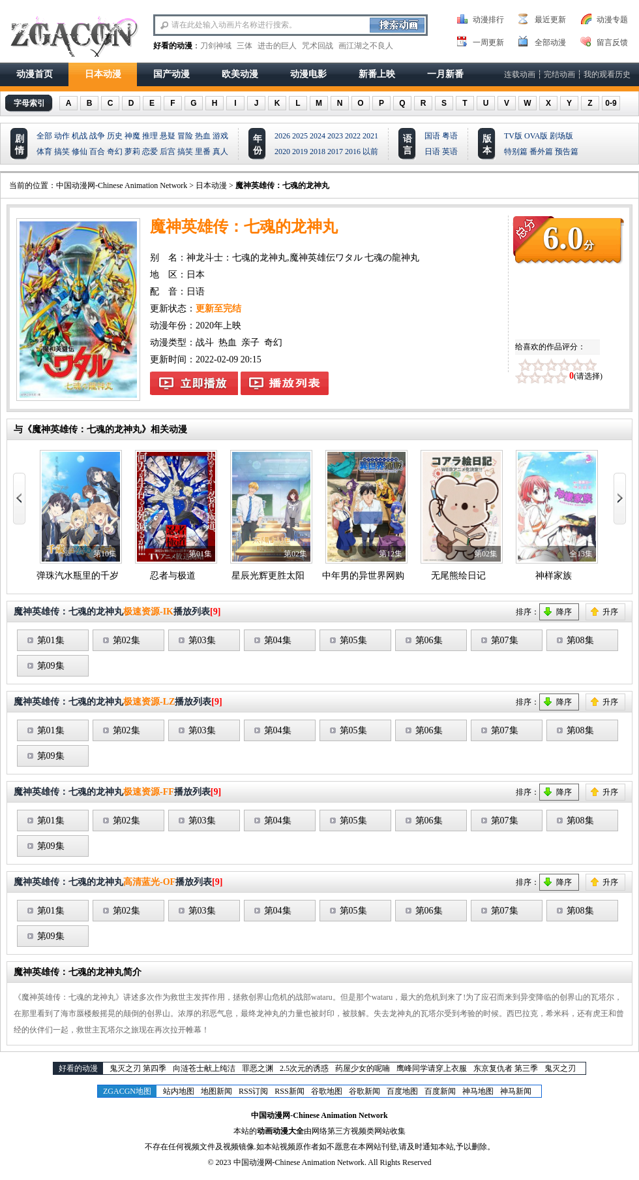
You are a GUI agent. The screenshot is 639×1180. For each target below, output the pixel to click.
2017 (335, 151)
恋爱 (150, 151)
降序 (564, 611)
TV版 (513, 135)
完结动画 (559, 74)
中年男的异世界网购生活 (372, 576)
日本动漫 (103, 74)
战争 (97, 135)
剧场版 (561, 135)
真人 (220, 151)
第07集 (504, 640)
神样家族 (553, 576)
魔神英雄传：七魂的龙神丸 (282, 185)
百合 (97, 151)
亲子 (250, 342)
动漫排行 (488, 19)
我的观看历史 (607, 74)
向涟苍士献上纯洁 (204, 1068)
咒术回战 (317, 45)
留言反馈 (612, 42)
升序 (610, 611)
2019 (300, 151)
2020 (282, 151)
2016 (353, 151)
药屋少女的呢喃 (362, 1068)
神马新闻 (515, 1091)
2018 (317, 151)
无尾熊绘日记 (458, 576)
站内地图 (178, 1091)
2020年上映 (218, 325)
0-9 (610, 103)
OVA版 (536, 135)
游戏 (220, 135)
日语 (432, 151)
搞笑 (62, 151)
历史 (115, 135)
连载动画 (519, 74)
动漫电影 (308, 74)
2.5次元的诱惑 (304, 1068)
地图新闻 (216, 1091)
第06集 (429, 640)
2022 (353, 135)
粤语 (450, 135)
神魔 (132, 135)
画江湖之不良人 (365, 45)
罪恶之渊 (257, 1068)
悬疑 (167, 135)
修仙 (79, 151)
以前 (370, 151)
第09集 (51, 666)
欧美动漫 (240, 74)
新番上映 (377, 74)
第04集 (277, 640)
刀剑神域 (215, 45)
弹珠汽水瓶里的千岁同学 (87, 576)
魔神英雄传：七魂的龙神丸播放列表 (285, 383)
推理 (150, 135)
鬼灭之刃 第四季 (138, 1068)
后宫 (167, 151)
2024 (317, 135)
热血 (203, 135)
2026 (282, 135)
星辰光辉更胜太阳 (268, 576)
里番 (203, 151)
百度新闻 (440, 1091)
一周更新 (488, 42)
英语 (450, 151)
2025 (300, 135)
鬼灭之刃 (560, 1068)
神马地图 (478, 1091)
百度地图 (402, 1091)
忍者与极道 (173, 576)
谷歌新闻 (364, 1091)
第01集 (51, 640)
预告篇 (566, 151)
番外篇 (541, 151)
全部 (44, 135)
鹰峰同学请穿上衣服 (431, 1068)
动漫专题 (612, 19)
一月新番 (445, 74)
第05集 (353, 640)
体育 (44, 151)
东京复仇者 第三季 (505, 1068)
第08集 (580, 640)
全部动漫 (550, 42)
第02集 (126, 640)
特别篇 (516, 151)
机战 (79, 135)
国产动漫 (171, 74)
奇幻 (115, 151)
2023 (335, 135)
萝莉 (132, 151)
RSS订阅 (253, 1091)
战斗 (205, 342)
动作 (62, 135)
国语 (432, 135)
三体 (244, 45)
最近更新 (550, 19)
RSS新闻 (289, 1091)
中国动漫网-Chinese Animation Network (121, 185)
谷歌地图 (326, 1091)
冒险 (185, 135)
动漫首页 (34, 74)
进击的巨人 (277, 45)
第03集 (202, 640)
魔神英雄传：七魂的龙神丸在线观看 (194, 383)
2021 (370, 135)
